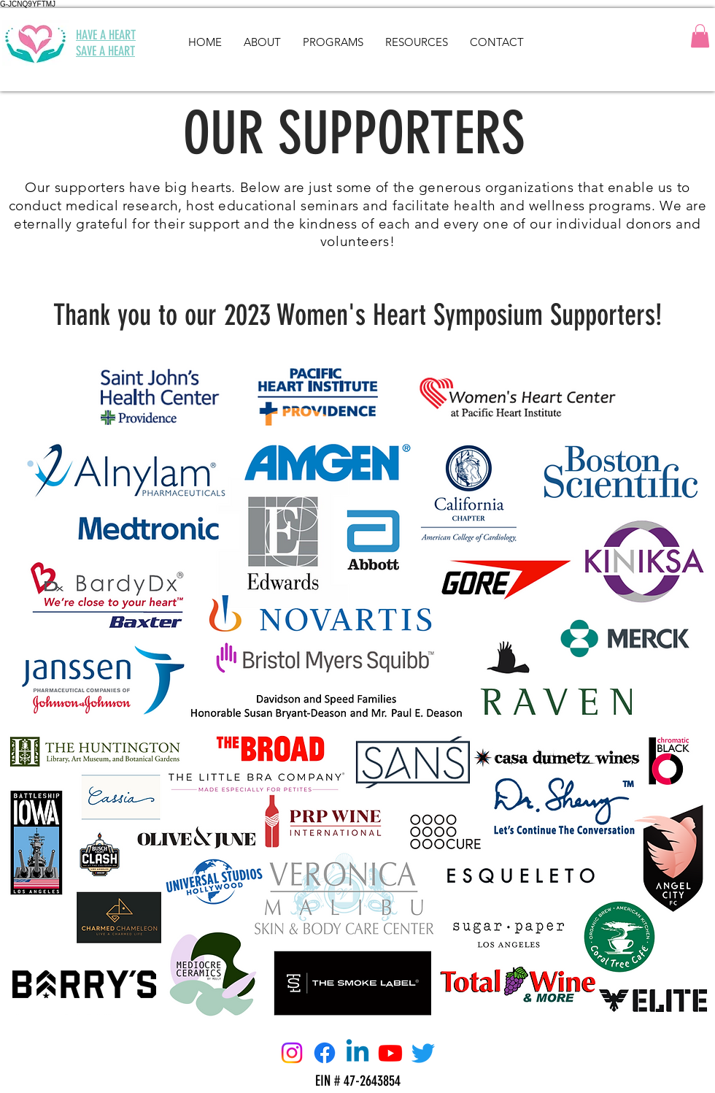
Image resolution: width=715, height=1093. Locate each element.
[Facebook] (325, 1053)
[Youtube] (390, 1053)
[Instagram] (292, 1053)
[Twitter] (423, 1053)
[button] (700, 35)
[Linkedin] (357, 1053)
